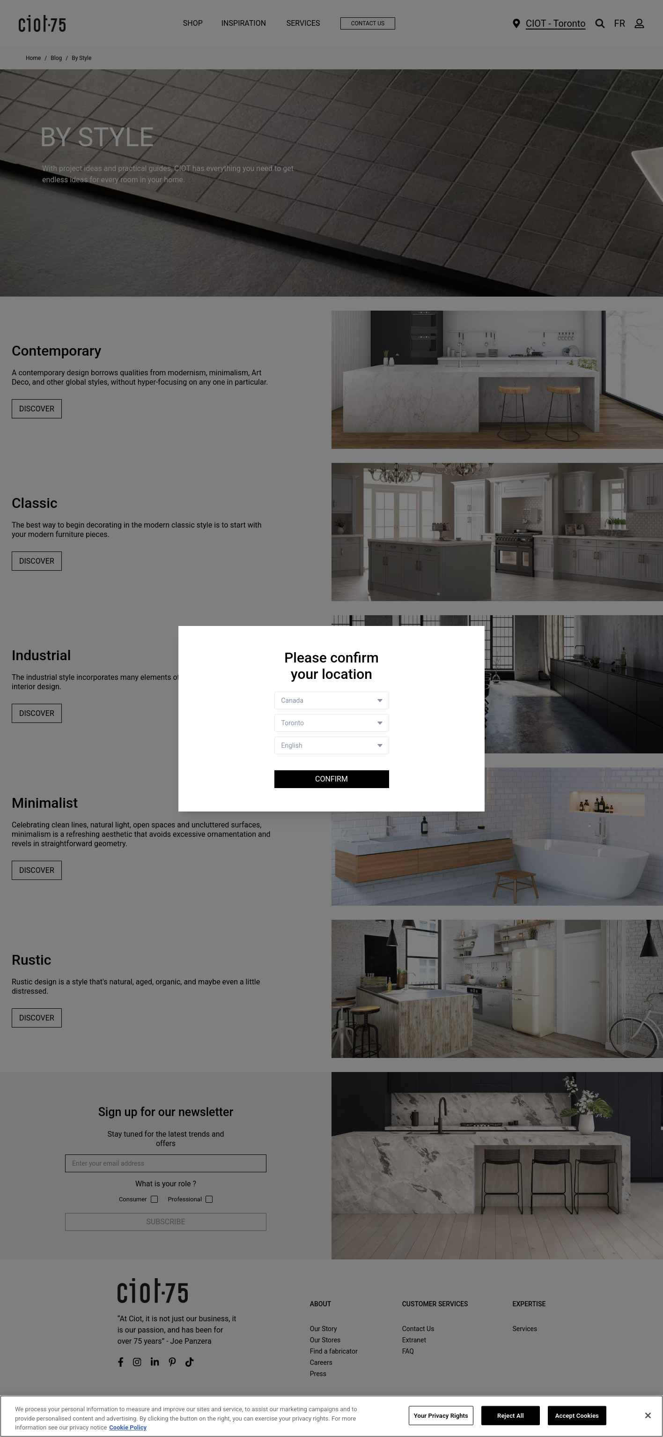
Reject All (510, 1415)
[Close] (648, 1415)
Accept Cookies (577, 1415)
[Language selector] (331, 745)
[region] (331, 1416)
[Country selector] (331, 700)
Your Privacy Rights (441, 1415)
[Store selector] (331, 723)
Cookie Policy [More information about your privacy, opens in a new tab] (128, 1427)
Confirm (331, 778)
